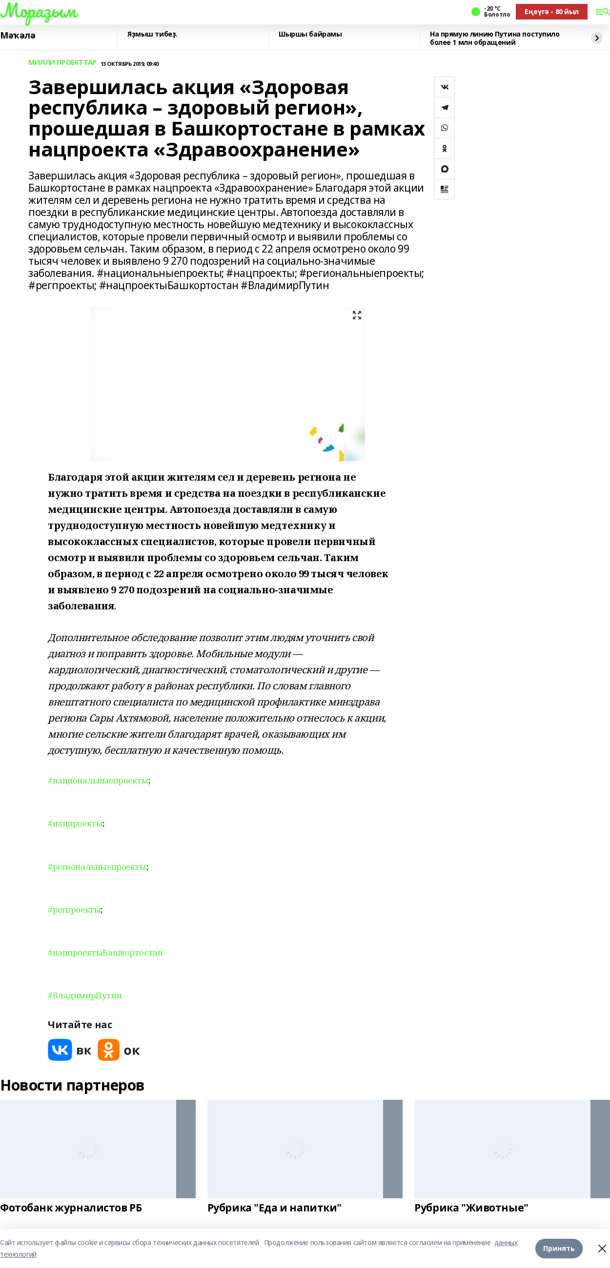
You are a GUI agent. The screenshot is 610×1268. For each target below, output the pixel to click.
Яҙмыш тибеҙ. (152, 34)
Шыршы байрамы (310, 34)
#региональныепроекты (97, 866)
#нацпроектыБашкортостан (105, 952)
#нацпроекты (75, 823)
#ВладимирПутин (85, 995)
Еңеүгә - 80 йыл (552, 11)
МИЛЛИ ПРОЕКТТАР (62, 63)
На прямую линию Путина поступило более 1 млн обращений (495, 38)
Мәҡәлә (17, 35)
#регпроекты (74, 909)
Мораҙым (38, 10)
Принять (559, 1248)
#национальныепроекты (98, 780)
